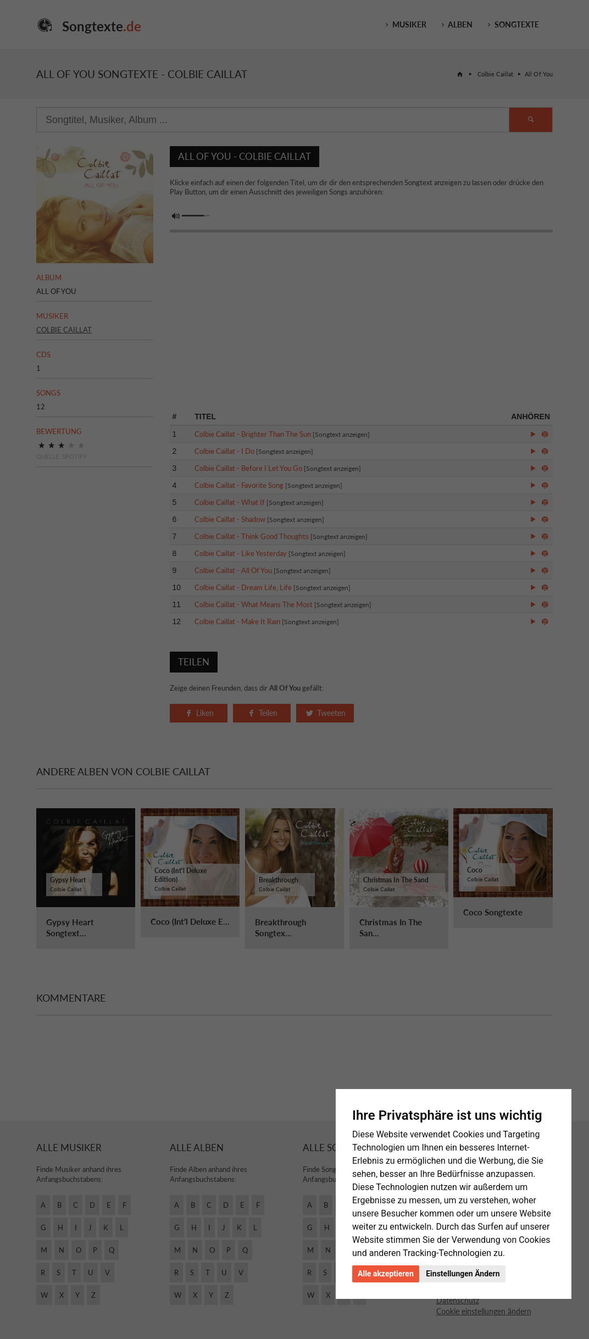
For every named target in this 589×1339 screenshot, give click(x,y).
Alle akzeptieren (386, 1273)
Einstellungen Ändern (462, 1273)
